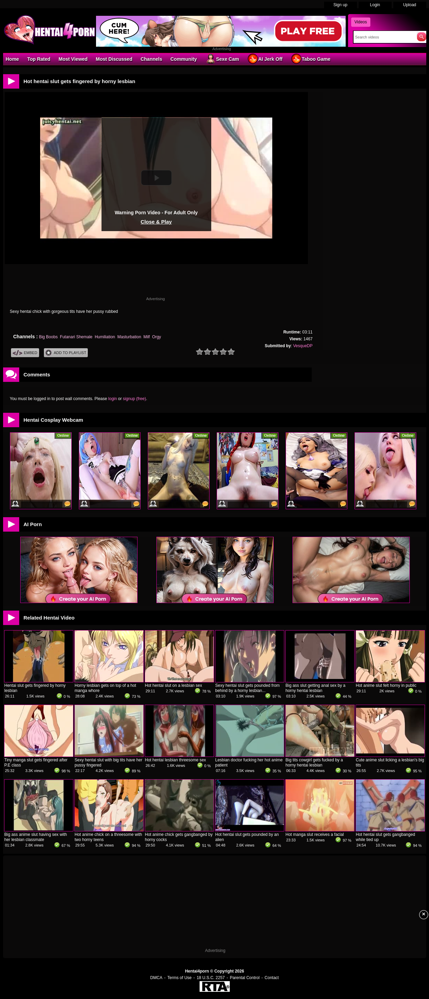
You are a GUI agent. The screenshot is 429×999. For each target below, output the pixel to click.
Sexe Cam (222, 58)
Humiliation (105, 336)
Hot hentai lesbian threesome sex (175, 760)
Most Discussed (114, 59)
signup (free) (134, 398)
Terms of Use (179, 977)
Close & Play (156, 222)
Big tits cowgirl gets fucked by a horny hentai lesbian (314, 763)
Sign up (340, 4)
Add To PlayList (66, 353)
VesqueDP (303, 345)
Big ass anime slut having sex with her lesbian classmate (35, 837)
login (112, 398)
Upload (409, 4)
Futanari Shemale (76, 336)
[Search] (384, 37)
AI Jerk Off (265, 58)
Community (183, 59)
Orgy (156, 336)
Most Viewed (73, 59)
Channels (151, 59)
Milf (146, 336)
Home (12, 59)
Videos (361, 22)
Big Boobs (48, 336)
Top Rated (38, 59)
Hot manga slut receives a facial (315, 834)
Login (375, 4)
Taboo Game (311, 58)
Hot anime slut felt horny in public (386, 685)
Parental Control (245, 977)
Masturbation (129, 336)
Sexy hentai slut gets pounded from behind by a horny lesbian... (247, 688)
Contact (272, 977)
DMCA (156, 977)
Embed (25, 352)
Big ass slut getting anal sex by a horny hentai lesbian (316, 688)
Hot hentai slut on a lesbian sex (173, 685)
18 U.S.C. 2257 (210, 977)
